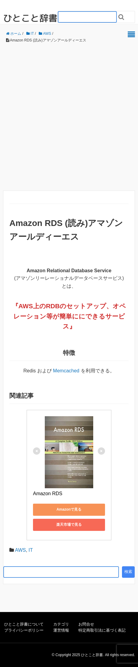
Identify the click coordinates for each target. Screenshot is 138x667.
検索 (128, 571)
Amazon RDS (47, 493)
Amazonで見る (69, 509)
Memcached (66, 370)
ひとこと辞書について (24, 624)
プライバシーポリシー (24, 630)
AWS (25, 305)
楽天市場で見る (69, 524)
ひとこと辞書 (30, 18)
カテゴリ (61, 624)
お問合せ (86, 624)
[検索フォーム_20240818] (87, 17)
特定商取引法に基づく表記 (102, 630)
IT (30, 550)
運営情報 (61, 630)
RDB (53, 305)
